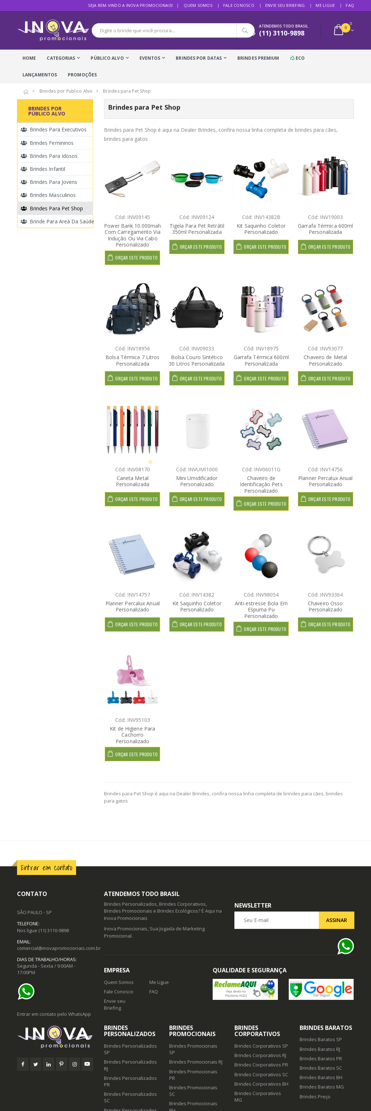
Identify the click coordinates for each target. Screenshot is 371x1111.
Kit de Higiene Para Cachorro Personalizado (132, 735)
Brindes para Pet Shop (52, 208)
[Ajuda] (28, 991)
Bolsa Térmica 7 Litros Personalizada (132, 360)
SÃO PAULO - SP (34, 912)
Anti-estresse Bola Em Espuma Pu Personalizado (261, 609)
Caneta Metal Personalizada (132, 481)
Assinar (336, 920)
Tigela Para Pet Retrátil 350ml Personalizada (197, 229)
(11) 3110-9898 (53, 930)
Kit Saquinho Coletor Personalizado (261, 229)
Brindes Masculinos (48, 194)
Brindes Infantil (43, 168)
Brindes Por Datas (199, 58)
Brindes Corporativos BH (261, 1084)
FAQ (350, 5)
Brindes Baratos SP (321, 1039)
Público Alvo (107, 58)
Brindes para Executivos (54, 129)
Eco (297, 58)
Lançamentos (39, 75)
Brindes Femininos (47, 142)
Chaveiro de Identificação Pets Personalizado (261, 484)
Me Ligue (325, 5)
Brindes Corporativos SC (261, 1074)
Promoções (82, 75)
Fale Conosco (238, 5)
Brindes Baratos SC (321, 1068)
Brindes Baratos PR (321, 1058)
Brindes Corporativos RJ (260, 1055)
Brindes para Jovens (49, 181)
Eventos (150, 58)
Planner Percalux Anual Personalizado (325, 481)
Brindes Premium (258, 58)
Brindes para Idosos (49, 155)
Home (29, 58)
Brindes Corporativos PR (261, 1064)
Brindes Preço (315, 1096)
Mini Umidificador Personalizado (197, 481)
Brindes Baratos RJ (320, 1049)
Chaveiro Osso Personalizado (325, 606)
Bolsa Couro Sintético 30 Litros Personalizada (197, 360)
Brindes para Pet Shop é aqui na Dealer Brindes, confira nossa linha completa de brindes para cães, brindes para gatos (223, 797)
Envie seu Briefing (285, 5)
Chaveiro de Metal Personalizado (325, 360)
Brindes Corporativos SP (261, 1046)
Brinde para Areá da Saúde (57, 221)
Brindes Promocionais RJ (195, 1062)
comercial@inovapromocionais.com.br (59, 948)
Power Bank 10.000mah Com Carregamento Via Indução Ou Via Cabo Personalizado (132, 235)
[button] (343, 30)
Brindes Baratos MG (322, 1086)
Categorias (61, 58)
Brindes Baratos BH (321, 1077)
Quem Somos (198, 5)
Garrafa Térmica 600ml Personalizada (325, 229)
